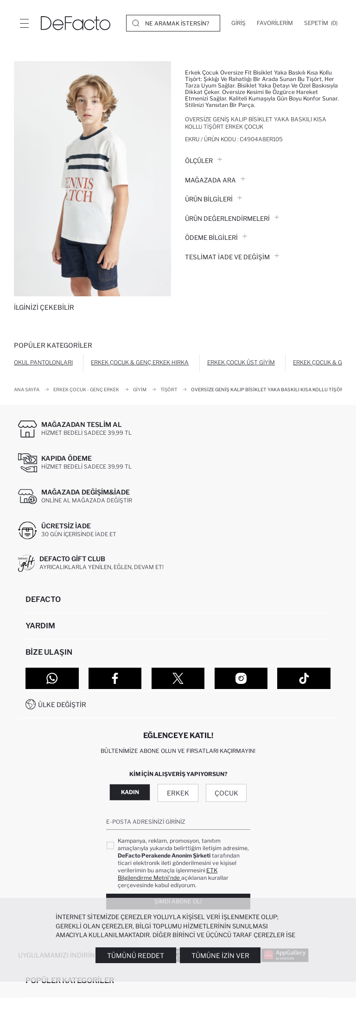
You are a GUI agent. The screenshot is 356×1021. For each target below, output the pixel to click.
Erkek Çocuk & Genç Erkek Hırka (140, 362)
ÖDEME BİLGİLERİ (216, 237)
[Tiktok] (304, 678)
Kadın (130, 792)
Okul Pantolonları (43, 362)
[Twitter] (178, 678)
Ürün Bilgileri (213, 199)
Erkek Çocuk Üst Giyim (241, 362)
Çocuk (226, 793)
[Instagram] (241, 678)
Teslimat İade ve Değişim (232, 257)
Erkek (178, 793)
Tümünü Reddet (135, 955)
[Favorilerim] (275, 23)
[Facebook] (115, 678)
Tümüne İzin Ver (220, 955)
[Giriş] (238, 23)
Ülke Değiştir (62, 704)
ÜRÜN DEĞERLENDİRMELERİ (232, 218)
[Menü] (24, 23)
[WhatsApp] (52, 678)
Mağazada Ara (215, 180)
